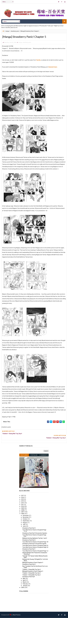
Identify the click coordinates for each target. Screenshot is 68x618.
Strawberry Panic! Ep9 (28, 576)
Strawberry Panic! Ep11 (28, 549)
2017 (22, 495)
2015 (22, 499)
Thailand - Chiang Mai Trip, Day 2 (31, 575)
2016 (22, 497)
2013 (22, 503)
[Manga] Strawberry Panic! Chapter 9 (32, 562)
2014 (22, 501)
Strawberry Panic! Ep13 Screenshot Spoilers (34, 533)
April (24, 580)
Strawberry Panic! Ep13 (28, 528)
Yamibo (38, 60)
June (24, 526)
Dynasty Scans (53, 67)
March (25, 582)
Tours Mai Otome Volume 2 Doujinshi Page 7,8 (35, 542)
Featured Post (24, 455)
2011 (22, 504)
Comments (44, 455)
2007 (22, 512)
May (24, 578)
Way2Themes (17, 615)
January (25, 585)
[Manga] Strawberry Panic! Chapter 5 (32, 571)
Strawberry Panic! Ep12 (28, 540)
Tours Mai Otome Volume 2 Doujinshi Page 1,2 (35, 551)
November (26, 517)
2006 (22, 513)
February (25, 584)
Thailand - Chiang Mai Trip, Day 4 (31, 569)
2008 (22, 510)
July (24, 524)
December (26, 515)
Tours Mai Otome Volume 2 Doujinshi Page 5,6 (35, 545)
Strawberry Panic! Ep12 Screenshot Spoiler (34, 543)
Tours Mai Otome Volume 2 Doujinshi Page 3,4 (35, 547)
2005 (22, 587)
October (25, 519)
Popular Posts (34, 455)
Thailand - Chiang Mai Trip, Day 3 (31, 573)
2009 (22, 508)
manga (7, 31)
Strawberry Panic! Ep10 (28, 564)
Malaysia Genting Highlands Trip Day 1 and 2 (34, 538)
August (25, 522)
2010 (22, 506)
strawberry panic (15, 31)
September (26, 521)
